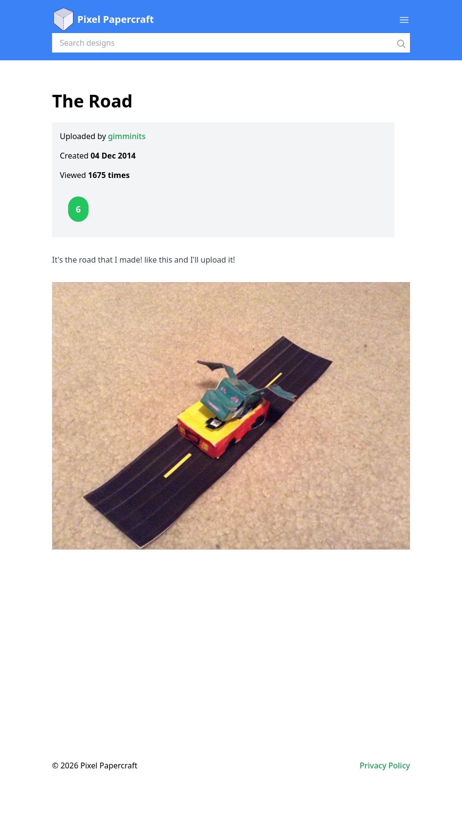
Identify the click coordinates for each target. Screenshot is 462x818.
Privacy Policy (385, 765)
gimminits (126, 136)
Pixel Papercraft (103, 19)
